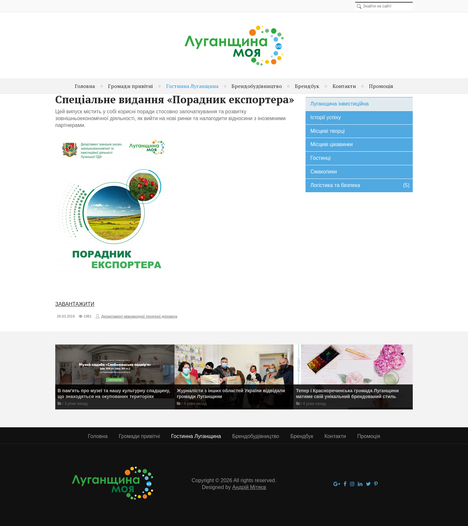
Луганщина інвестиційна (339, 103)
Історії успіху (325, 117)
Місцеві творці (327, 131)
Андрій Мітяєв (249, 487)
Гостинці (320, 158)
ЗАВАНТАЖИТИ (74, 304)
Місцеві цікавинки (331, 144)
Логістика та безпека (360, 185)
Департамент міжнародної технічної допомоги (139, 316)
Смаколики (323, 171)
